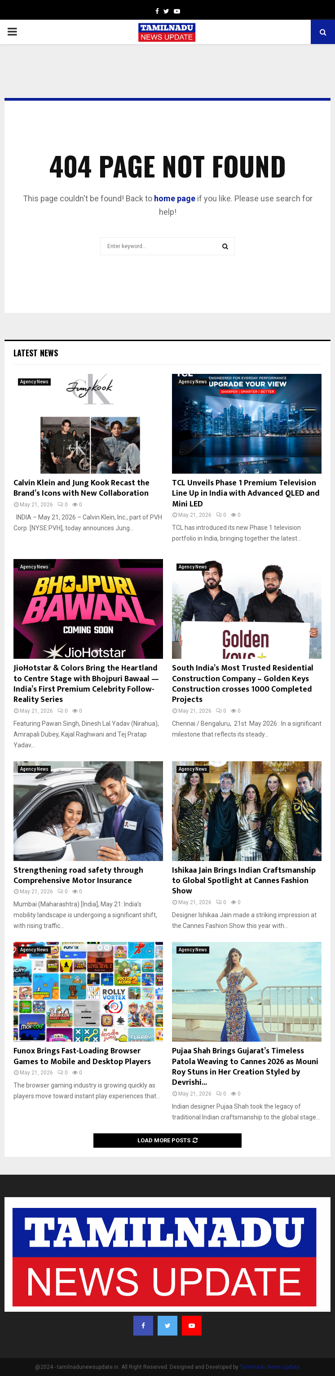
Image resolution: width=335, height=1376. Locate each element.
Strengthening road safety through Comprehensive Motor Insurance (78, 876)
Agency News (34, 381)
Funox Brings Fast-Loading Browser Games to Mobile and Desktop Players (82, 1056)
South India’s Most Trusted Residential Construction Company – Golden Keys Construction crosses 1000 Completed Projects (242, 683)
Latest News (35, 353)
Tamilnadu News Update (270, 1367)
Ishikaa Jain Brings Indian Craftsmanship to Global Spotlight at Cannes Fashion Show (244, 881)
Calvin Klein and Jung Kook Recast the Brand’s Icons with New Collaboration (81, 488)
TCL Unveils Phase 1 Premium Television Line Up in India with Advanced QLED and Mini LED (246, 493)
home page (174, 198)
